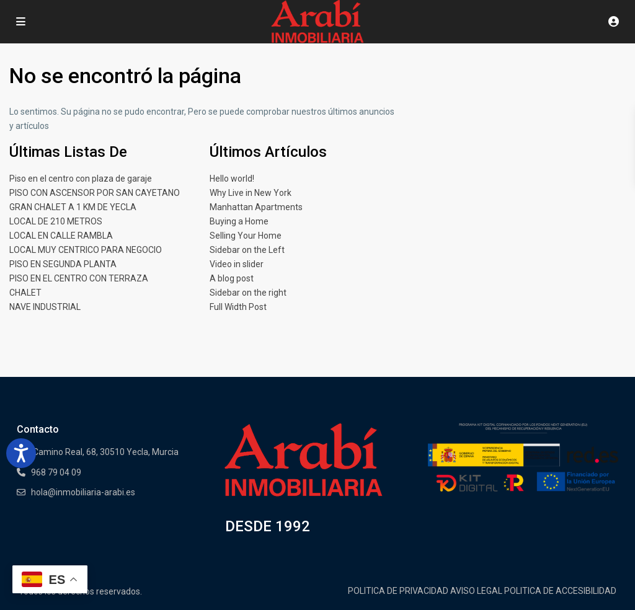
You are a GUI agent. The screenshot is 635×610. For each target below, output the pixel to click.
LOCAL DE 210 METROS (55, 221)
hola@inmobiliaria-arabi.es (83, 492)
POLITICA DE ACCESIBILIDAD (560, 591)
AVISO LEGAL (476, 591)
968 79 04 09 (56, 472)
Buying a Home (239, 221)
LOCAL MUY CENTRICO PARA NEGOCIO (85, 250)
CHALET (25, 293)
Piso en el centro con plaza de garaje (80, 178)
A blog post (232, 278)
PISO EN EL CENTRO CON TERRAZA (78, 278)
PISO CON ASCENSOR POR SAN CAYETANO (94, 193)
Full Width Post (238, 307)
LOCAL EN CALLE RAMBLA (61, 236)
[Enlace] (303, 460)
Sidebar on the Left (247, 250)
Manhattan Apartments (256, 207)
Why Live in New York (250, 193)
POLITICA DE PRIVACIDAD (398, 591)
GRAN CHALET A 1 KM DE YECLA (72, 207)
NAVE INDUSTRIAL (45, 307)
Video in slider (237, 264)
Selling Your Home (246, 236)
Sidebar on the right (248, 293)
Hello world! (232, 178)
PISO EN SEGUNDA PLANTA (63, 264)
